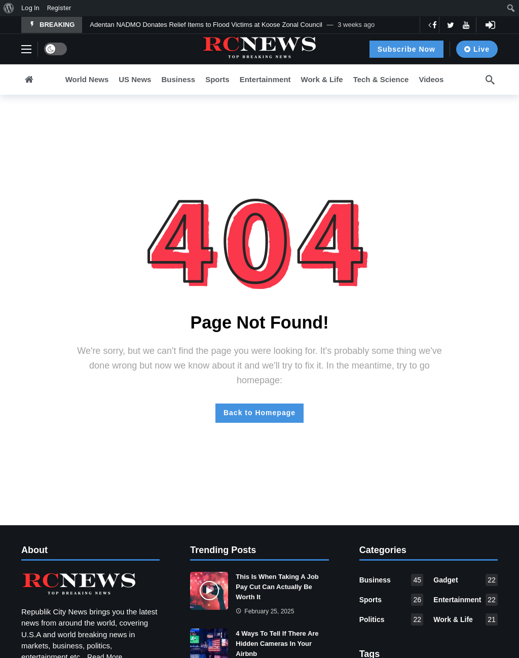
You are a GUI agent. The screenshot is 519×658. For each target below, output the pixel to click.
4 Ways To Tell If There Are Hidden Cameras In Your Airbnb (277, 643)
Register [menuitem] (59, 8)
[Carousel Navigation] (439, 25)
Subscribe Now (406, 49)
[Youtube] (466, 25)
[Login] (490, 24)
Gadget (465, 580)
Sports (391, 600)
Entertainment (465, 600)
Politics (391, 619)
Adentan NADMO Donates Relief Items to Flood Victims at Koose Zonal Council (206, 24)
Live (477, 49)
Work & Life (465, 619)
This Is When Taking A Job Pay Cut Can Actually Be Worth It (277, 587)
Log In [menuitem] (30, 8)
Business (391, 580)
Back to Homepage (259, 413)
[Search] (490, 79)
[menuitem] (9, 8)
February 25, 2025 (265, 611)
